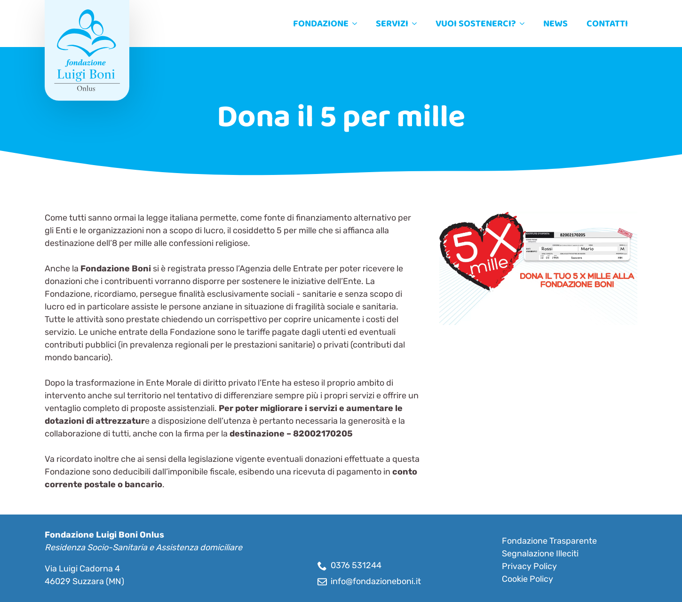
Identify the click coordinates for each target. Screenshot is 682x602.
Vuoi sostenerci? (476, 23)
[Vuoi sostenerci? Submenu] (525, 23)
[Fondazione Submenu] (357, 23)
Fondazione (321, 23)
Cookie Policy (527, 579)
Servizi (392, 23)
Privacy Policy (529, 566)
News (555, 23)
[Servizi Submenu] (417, 23)
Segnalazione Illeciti (540, 553)
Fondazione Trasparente (549, 541)
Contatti (607, 23)
